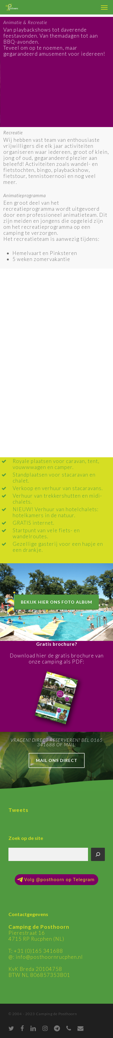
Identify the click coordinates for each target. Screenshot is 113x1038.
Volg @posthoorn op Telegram (56, 879)
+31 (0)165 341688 (38, 951)
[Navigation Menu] (104, 7)
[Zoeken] (98, 854)
